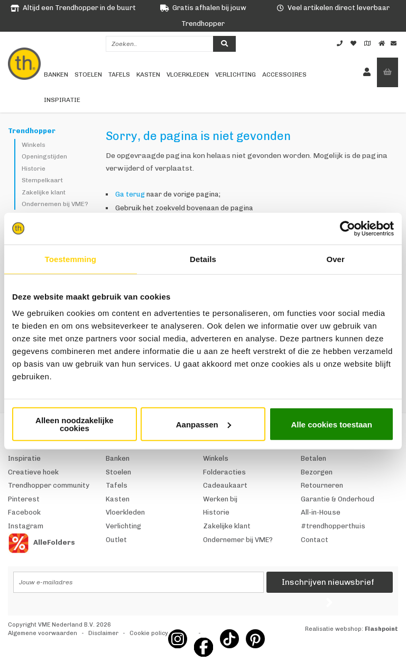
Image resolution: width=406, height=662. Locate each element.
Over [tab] (335, 258)
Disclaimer (103, 633)
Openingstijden (44, 156)
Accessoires (284, 74)
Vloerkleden (188, 74)
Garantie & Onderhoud (337, 499)
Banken (56, 74)
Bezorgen (317, 472)
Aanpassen (203, 423)
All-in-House (320, 512)
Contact (314, 540)
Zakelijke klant (44, 192)
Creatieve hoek (33, 472)
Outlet (116, 540)
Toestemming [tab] (71, 258)
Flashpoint (381, 629)
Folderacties (224, 472)
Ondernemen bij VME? (55, 204)
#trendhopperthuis (333, 526)
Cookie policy (149, 633)
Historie (33, 168)
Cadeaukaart (225, 485)
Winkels (33, 144)
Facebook (24, 512)
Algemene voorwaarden (42, 633)
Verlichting (235, 74)
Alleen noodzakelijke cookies (74, 424)
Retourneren (322, 485)
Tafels (119, 74)
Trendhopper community (48, 485)
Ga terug (130, 194)
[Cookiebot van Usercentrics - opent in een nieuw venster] (347, 228)
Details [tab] (203, 258)
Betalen (313, 458)
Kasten (148, 74)
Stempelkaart (42, 180)
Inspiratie (62, 100)
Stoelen (88, 74)
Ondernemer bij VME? (238, 540)
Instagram (25, 526)
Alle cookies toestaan (331, 423)
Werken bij (220, 499)
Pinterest (24, 499)
